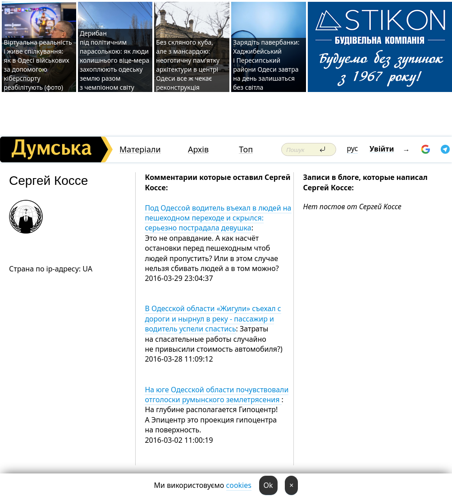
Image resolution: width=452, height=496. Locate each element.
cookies (238, 485)
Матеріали (140, 149)
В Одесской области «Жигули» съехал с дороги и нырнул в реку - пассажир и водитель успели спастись (213, 318)
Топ (246, 149)
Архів (198, 149)
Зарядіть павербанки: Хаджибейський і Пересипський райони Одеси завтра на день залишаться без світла (266, 65)
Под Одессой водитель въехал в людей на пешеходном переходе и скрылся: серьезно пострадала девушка (218, 218)
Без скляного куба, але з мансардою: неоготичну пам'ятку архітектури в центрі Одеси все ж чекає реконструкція (187, 65)
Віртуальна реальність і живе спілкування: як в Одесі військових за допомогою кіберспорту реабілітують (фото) (38, 65)
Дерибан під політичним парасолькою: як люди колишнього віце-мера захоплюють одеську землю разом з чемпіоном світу (114, 60)
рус (352, 148)
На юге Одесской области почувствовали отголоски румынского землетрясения (216, 394)
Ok (268, 485)
